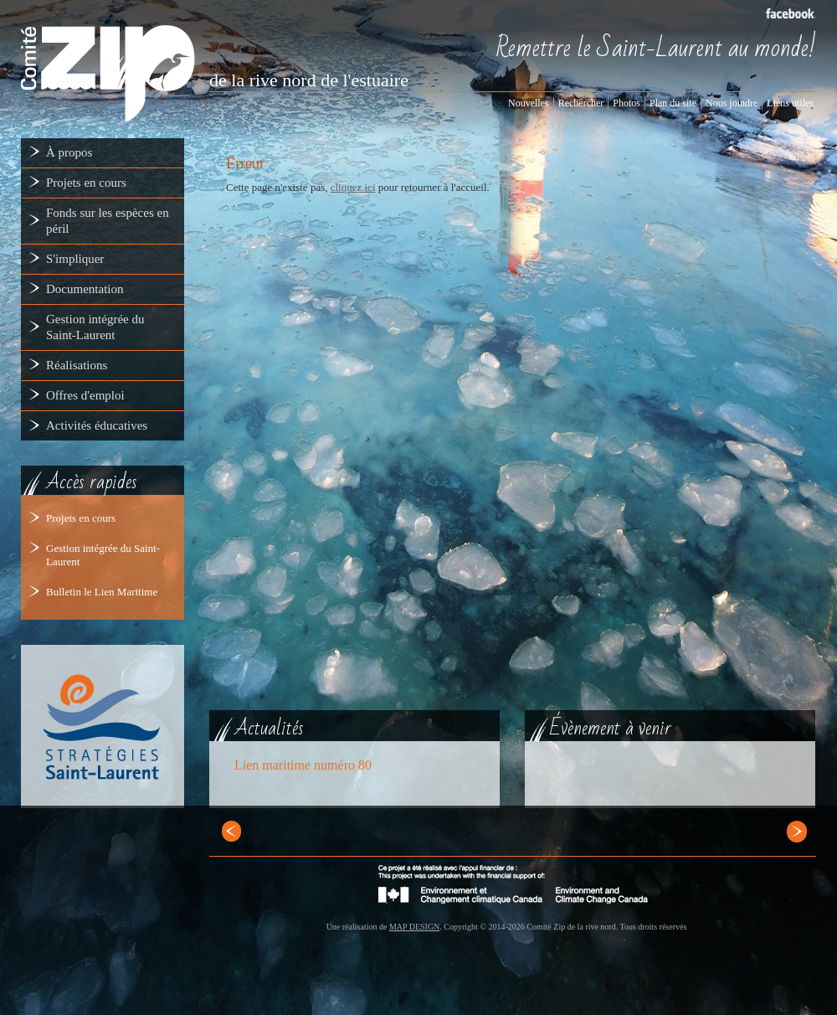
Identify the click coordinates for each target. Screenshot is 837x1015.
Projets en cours (81, 518)
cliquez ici (353, 187)
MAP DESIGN (414, 926)
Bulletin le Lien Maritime (101, 591)
